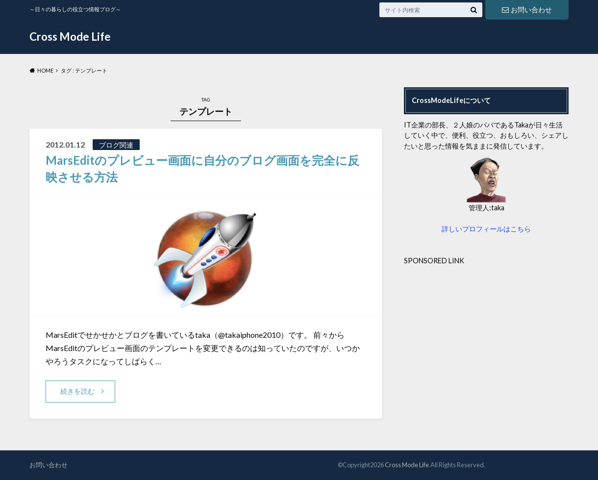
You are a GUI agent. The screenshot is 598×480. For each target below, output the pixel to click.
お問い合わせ (527, 9)
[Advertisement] (486, 334)
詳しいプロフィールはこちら (486, 229)
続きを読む (77, 391)
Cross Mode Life (70, 36)
